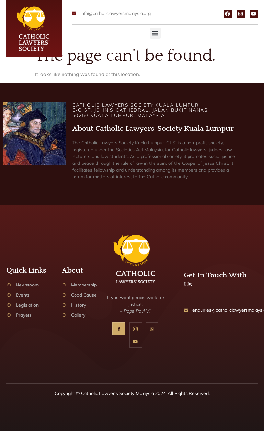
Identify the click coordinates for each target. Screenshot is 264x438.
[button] (155, 33)
